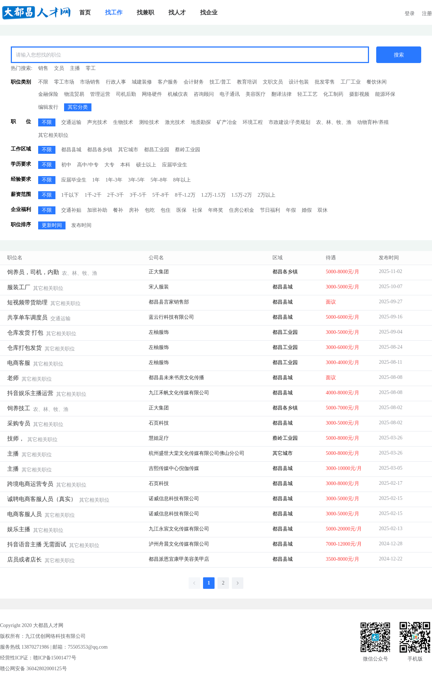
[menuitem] (85, 12)
